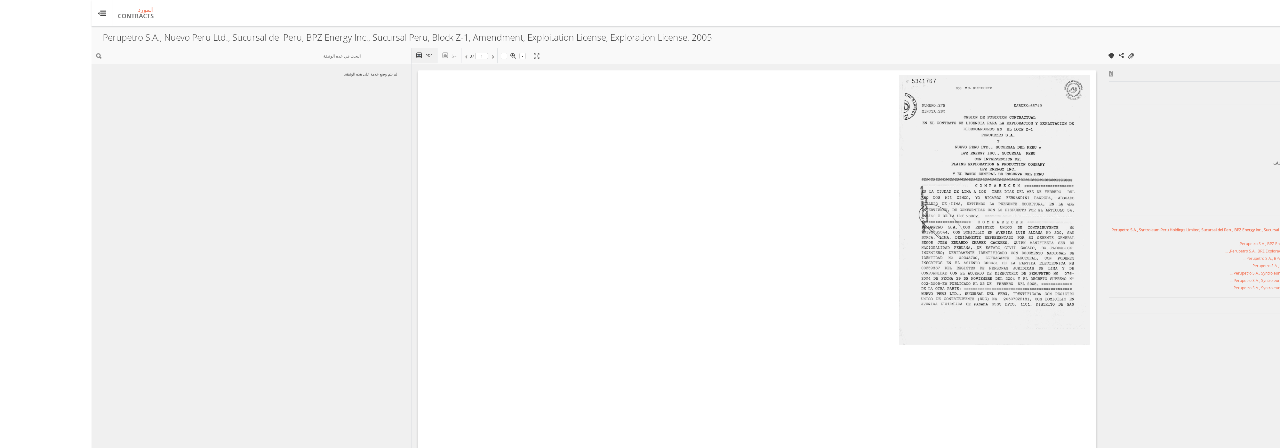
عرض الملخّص (1246, 38)
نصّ (362, 55)
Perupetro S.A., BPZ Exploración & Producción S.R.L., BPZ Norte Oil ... (1211, 258)
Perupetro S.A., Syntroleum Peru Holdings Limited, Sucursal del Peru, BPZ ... (1205, 273)
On (1039, 56)
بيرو (1259, 305)
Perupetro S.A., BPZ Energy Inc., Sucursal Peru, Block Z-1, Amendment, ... (1207, 243)
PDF (337, 55)
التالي (375, 57)
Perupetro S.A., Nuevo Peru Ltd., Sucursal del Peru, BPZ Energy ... (1214, 265)
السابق (401, 57)
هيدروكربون (1246, 321)
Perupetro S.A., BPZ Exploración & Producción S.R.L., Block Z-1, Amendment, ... (1203, 250)
